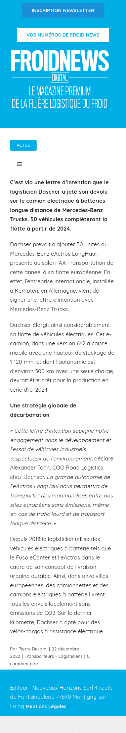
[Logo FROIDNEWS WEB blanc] (60, 51)
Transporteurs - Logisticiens (54, 656)
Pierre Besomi (32, 648)
